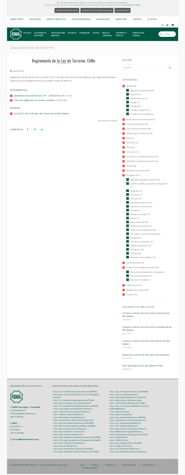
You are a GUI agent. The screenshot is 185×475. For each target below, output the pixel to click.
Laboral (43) (131, 166)
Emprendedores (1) (138, 98)
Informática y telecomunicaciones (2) (142, 161)
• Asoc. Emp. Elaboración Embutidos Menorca (72, 409)
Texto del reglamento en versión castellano (34, 100)
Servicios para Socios (56, 19)
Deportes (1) (135, 94)
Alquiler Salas (103, 19)
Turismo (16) (131, 295)
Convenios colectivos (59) (137, 124)
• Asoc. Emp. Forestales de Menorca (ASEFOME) (73, 424)
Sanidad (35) (135, 238)
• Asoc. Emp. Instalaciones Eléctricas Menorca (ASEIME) (76, 438)
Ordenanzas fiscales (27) (141, 227)
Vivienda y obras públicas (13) (143, 258)
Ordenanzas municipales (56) (143, 230)
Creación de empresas (81, 19)
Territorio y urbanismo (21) (141, 242)
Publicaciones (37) (134, 286)
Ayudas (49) (131, 86)
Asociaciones (35, 19)
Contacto (137, 19)
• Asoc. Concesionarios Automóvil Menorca (71, 412)
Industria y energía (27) (140, 215)
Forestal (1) (135, 211)
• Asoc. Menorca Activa (119, 412)
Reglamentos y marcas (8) (137, 291)
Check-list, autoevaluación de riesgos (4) (147, 273)
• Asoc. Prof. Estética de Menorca (123, 427)
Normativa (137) (133, 175)
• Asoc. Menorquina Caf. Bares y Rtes (125, 401)
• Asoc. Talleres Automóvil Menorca (67, 415)
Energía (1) (134, 102)
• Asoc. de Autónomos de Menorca (124, 449)
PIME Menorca (31, 466)
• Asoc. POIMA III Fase (118, 438)
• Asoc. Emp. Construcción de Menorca (69, 429)
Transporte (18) (137, 250)
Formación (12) (132, 152)
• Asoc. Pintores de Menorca (64, 446)
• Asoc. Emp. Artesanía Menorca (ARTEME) (127, 418)
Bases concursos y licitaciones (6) (140, 119)
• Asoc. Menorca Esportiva (120, 415)
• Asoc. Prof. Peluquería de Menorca (125, 424)
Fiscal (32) (130, 147)
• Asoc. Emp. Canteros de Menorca (67, 435)
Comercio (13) (136, 195)
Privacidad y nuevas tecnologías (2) (145, 234)
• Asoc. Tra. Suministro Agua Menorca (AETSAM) (73, 401)
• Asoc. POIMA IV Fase (118, 441)
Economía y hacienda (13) (141, 207)
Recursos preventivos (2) (141, 277)
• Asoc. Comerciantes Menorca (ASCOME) (127, 404)
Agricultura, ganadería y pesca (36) (145, 180)
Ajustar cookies (122, 10)
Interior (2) (134, 219)
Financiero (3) (132, 143)
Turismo (113, 120)
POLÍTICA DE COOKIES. (132, 5)
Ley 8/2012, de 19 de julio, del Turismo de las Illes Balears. (41, 113)
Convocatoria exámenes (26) (138, 129)
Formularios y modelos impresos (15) (142, 157)
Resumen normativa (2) (140, 280)
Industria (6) (135, 106)
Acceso (153, 19)
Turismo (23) (135, 254)
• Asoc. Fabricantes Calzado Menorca (68, 418)
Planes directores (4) (135, 263)
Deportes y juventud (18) (141, 203)
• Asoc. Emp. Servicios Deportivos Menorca (128, 429)
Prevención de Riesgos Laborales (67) (142, 268)
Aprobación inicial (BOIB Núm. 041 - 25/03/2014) (37, 95)
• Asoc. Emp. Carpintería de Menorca (68, 444)
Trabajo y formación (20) (140, 246)
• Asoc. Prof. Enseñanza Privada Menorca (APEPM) (74, 392)
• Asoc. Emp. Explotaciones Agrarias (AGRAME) (72, 449)
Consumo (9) (135, 199)
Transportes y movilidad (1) (142, 114)
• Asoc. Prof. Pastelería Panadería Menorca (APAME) (75, 406)
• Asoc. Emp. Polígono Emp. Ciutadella (125, 444)
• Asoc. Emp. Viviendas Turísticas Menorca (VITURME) (75, 452)
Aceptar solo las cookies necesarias (97, 10)
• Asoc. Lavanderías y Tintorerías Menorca (127, 421)
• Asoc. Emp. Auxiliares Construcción (68, 432)
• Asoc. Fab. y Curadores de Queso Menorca (71, 404)
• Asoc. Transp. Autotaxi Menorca (123, 395)
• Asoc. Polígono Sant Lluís (120, 446)
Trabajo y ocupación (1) (140, 110)
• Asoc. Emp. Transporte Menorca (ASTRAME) (128, 392)
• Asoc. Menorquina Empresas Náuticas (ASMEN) (73, 427)
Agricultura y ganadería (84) (142, 90)
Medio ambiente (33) (139, 223)
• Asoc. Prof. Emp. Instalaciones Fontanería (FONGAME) (76, 441)
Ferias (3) (130, 138)
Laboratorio (121, 19)
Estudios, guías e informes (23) (139, 133)
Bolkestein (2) (136, 191)
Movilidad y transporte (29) (137, 171)
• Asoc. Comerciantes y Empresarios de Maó (128, 435)
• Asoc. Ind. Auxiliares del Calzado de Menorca (72, 421)
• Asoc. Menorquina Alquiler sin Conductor (127, 398)
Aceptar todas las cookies (67, 10)
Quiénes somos (16, 19)
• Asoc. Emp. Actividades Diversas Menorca (128, 452)
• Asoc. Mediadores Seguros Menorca (125, 432)
